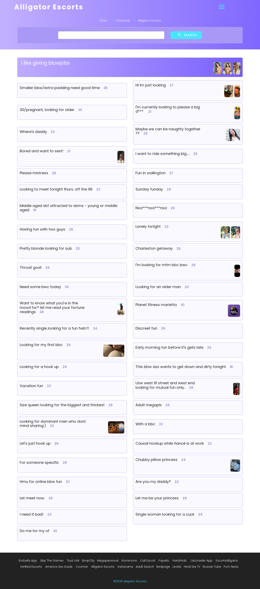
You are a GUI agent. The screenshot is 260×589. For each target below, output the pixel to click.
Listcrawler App (201, 561)
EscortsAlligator (227, 561)
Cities (103, 21)
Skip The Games (52, 561)
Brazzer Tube (212, 567)
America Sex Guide (59, 567)
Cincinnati (123, 21)
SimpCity (88, 561)
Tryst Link (73, 561)
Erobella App (28, 561)
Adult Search (145, 567)
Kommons (129, 561)
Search (187, 35)
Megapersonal (107, 561)
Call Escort (147, 561)
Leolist (176, 567)
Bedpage (163, 567)
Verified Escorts (31, 567)
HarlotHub (179, 561)
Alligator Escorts (102, 567)
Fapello (164, 561)
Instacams (125, 567)
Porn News (231, 567)
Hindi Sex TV (192, 567)
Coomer (82, 567)
